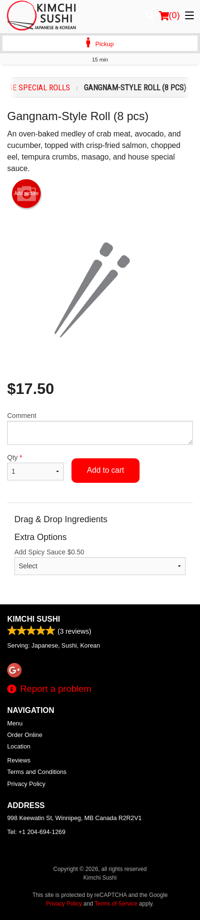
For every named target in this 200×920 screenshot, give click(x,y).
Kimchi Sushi (33, 619)
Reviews (18, 760)
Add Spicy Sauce (100, 561)
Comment (100, 428)
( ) (169, 15)
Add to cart (105, 470)
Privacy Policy (26, 783)
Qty (35, 467)
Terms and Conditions (37, 771)
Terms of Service (115, 903)
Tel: (36, 831)
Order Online (24, 734)
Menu (15, 723)
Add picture (26, 193)
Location (18, 746)
